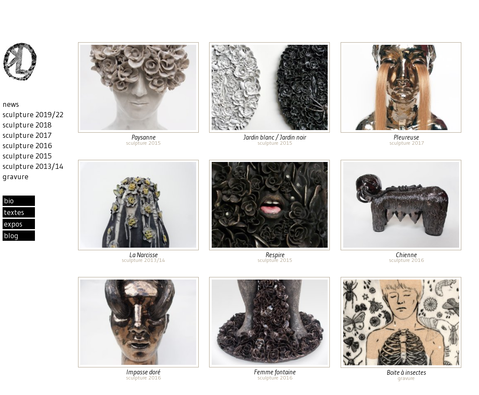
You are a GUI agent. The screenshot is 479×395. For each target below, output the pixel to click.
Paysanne (143, 137)
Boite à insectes (406, 372)
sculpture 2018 (27, 125)
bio (9, 200)
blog (11, 235)
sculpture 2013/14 (143, 260)
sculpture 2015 (143, 143)
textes (14, 212)
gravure (406, 378)
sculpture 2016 (406, 260)
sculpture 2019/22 (33, 114)
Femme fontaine (275, 372)
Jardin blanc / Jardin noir (275, 137)
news (11, 104)
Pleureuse (406, 137)
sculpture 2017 (406, 143)
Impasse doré (143, 372)
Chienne (406, 255)
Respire (275, 255)
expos (13, 224)
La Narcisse (143, 255)
